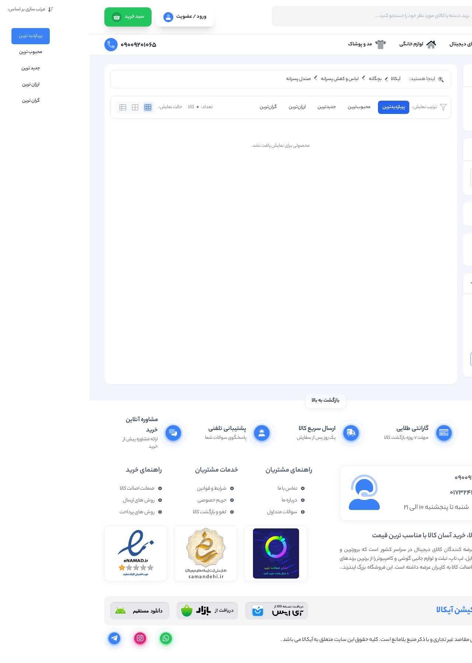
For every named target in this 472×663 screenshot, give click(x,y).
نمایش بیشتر (443, 579)
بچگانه (434, 99)
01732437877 (380, 493)
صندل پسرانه (427, 119)
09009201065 (383, 478)
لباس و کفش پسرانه (420, 109)
